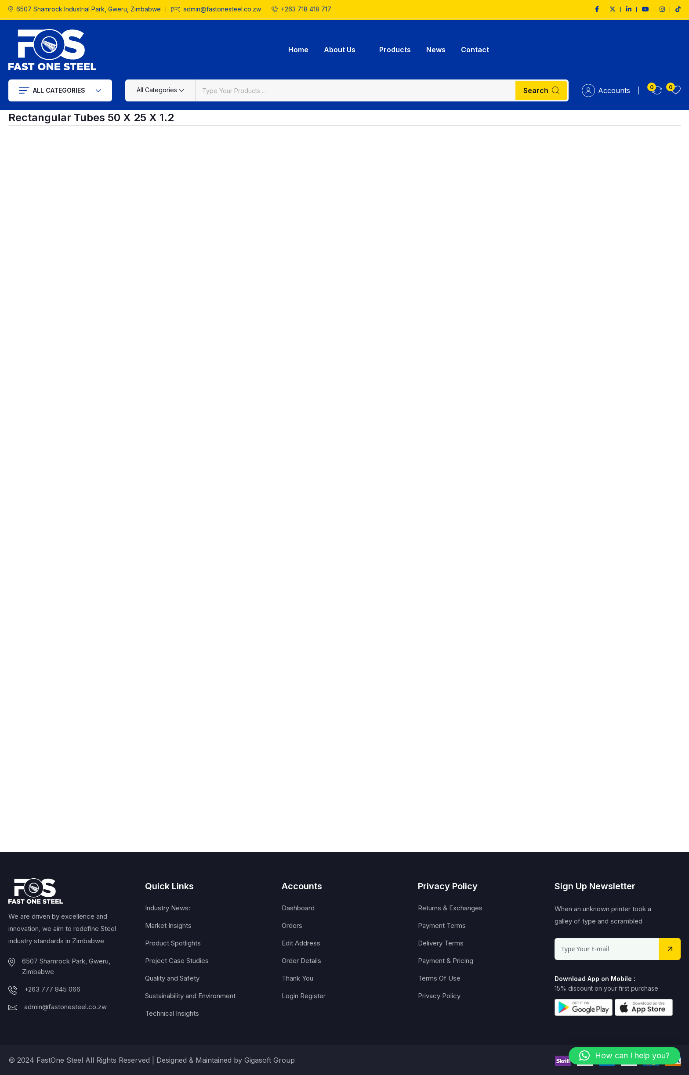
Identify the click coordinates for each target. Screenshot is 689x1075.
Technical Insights (172, 1013)
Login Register (304, 996)
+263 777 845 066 (52, 989)
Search (541, 90)
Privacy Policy (439, 996)
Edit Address (301, 943)
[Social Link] (597, 9)
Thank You (297, 978)
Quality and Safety (172, 978)
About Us (339, 49)
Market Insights (168, 925)
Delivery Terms (441, 943)
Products (395, 49)
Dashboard (298, 908)
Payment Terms (442, 925)
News (436, 49)
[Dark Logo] (52, 49)
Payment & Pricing (445, 960)
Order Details (301, 960)
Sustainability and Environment (190, 996)
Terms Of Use (439, 978)
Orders (292, 925)
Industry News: (167, 908)
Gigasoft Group (269, 1060)
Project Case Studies (177, 960)
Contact (475, 49)
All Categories (60, 90)
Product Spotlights (173, 943)
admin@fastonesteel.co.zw (222, 9)
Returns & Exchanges (450, 908)
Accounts (606, 90)
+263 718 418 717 (306, 9)
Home (298, 49)
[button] (624, 1055)
